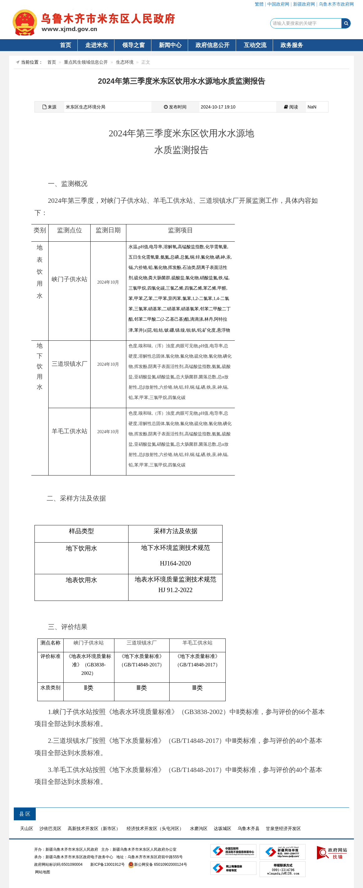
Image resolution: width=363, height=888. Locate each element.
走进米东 (96, 45)
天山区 (26, 828)
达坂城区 (222, 828)
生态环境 (125, 62)
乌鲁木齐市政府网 (336, 4)
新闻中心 (170, 45)
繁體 (259, 4)
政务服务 (292, 45)
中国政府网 (278, 4)
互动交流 (255, 45)
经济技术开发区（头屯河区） (155, 828)
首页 (65, 45)
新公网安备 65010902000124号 (160, 864)
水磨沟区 (199, 828)
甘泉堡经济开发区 (283, 828)
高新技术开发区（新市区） (94, 828)
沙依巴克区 (50, 828)
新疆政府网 (304, 4)
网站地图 (42, 872)
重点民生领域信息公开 (86, 62)
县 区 (24, 814)
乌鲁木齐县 (249, 828)
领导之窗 (133, 45)
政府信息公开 (212, 45)
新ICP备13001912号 (107, 864)
